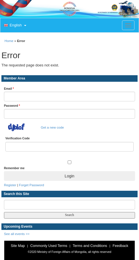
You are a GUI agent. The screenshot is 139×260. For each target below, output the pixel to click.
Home (9, 41)
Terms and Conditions (90, 246)
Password (12, 105)
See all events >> (16, 234)
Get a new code (52, 127)
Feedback (120, 246)
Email (9, 88)
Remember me (14, 168)
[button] (14, 25)
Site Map (18, 246)
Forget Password (31, 185)
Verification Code (17, 138)
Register (10, 185)
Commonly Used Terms (48, 246)
